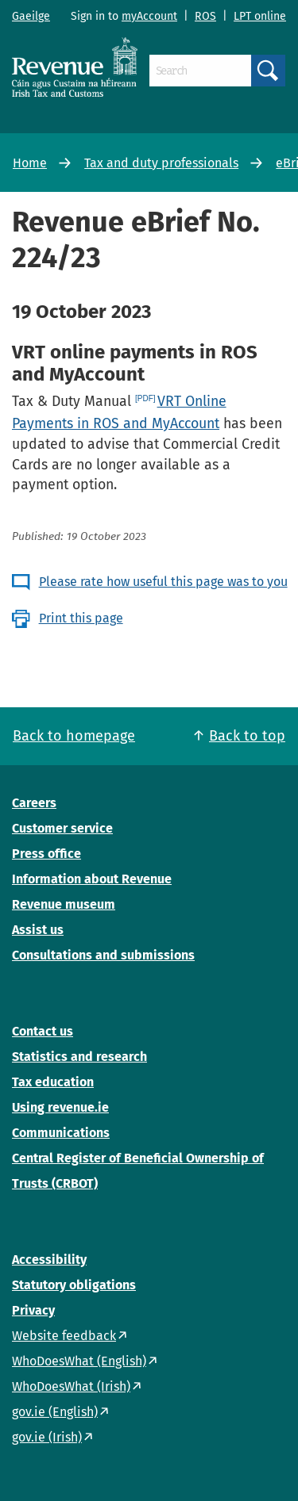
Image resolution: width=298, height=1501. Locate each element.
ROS (205, 16)
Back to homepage (74, 736)
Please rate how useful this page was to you (163, 581)
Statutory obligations (74, 1284)
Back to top (247, 736)
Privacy (33, 1310)
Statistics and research (79, 1056)
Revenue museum (63, 904)
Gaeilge (31, 16)
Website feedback (64, 1335)
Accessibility (49, 1259)
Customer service (62, 828)
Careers (34, 802)
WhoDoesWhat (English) (79, 1361)
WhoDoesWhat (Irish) (71, 1386)
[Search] (200, 70)
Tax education (53, 1081)
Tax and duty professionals (161, 162)
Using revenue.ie (60, 1107)
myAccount (149, 16)
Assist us (38, 929)
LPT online (260, 16)
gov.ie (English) (55, 1411)
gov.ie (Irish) (47, 1437)
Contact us (42, 1031)
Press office (46, 853)
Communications (61, 1132)
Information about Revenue (92, 878)
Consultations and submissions (103, 955)
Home (30, 162)
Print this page (81, 618)
